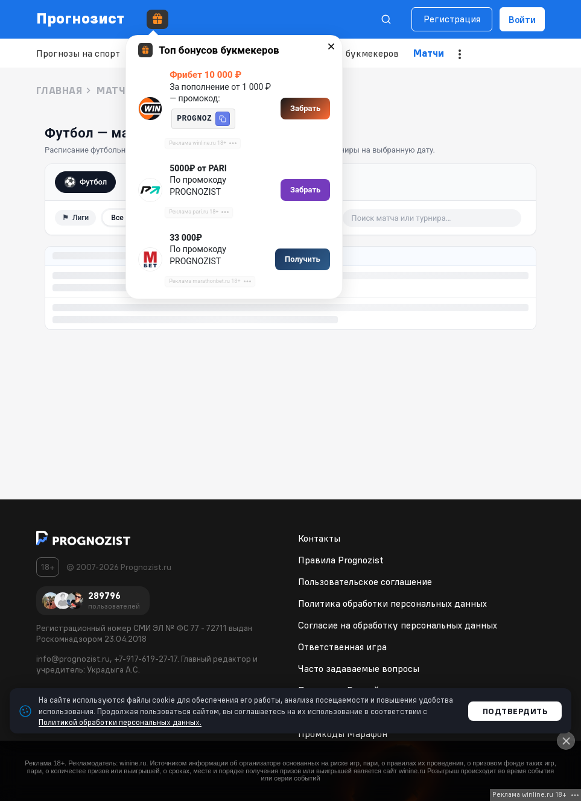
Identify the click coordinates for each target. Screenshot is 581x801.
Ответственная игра (342, 647)
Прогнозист (80, 18)
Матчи (428, 53)
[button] (222, 119)
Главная (59, 90)
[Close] (566, 741)
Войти (522, 19)
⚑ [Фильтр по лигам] (75, 218)
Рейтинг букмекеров (352, 53)
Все (117, 218)
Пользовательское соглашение (365, 581)
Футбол (85, 182)
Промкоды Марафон (342, 733)
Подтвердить (515, 711)
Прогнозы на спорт (78, 53)
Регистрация (452, 19)
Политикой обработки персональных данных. (120, 722)
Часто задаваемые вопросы (358, 668)
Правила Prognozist (341, 560)
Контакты (319, 538)
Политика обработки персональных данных (392, 603)
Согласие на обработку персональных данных (397, 625)
